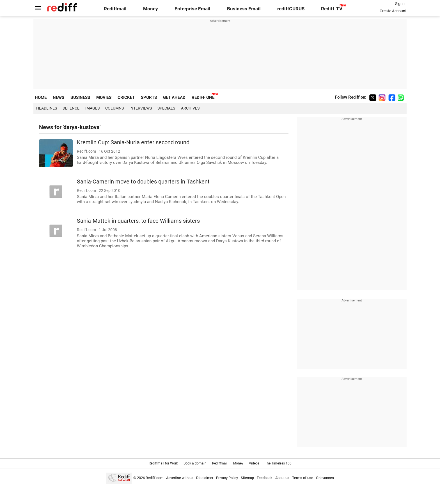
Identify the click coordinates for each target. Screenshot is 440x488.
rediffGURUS (290, 8)
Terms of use (302, 478)
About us (282, 478)
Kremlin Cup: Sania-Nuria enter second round (133, 142)
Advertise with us (179, 478)
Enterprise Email (192, 8)
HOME (41, 97)
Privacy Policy (227, 478)
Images (92, 108)
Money (150, 8)
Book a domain (195, 463)
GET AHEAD (174, 97)
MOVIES (103, 97)
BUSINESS (80, 97)
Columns (114, 108)
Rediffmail (115, 8)
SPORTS (149, 97)
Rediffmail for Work (163, 463)
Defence (71, 108)
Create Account (393, 11)
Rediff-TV (331, 8)
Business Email (244, 8)
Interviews (140, 108)
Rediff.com (154, 478)
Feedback (264, 478)
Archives (190, 108)
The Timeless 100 (278, 463)
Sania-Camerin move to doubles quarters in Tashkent (143, 181)
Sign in (401, 3)
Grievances (325, 478)
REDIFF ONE (203, 97)
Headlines (46, 108)
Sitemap (247, 478)
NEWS (58, 97)
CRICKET (126, 97)
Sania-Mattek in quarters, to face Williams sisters (138, 221)
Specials (166, 108)
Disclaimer (204, 478)
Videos (254, 463)
